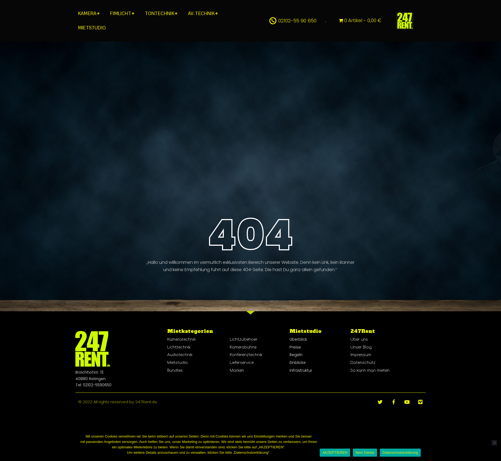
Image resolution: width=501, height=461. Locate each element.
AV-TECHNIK (201, 13)
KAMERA (87, 13)
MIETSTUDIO (92, 28)
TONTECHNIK (159, 13)
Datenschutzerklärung (400, 452)
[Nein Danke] (494, 442)
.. (325, 20)
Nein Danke (365, 452)
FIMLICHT (120, 13)
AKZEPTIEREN (334, 452)
